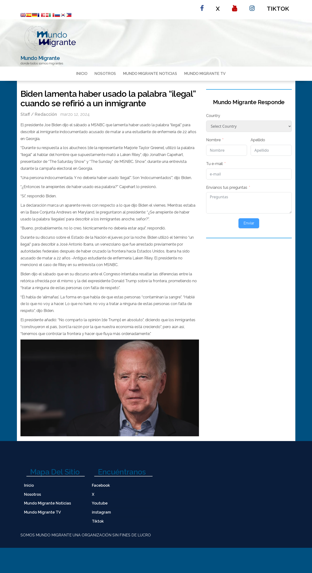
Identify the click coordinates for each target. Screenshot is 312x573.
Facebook (202, 6)
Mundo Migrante (40, 58)
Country (213, 115)
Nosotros (105, 73)
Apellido (258, 140)
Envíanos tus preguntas (226, 187)
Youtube (234, 6)
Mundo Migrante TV (205, 73)
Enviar (248, 223)
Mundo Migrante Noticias (150, 73)
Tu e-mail (214, 163)
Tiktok (278, 8)
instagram (252, 6)
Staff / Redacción (39, 114)
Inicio (81, 73)
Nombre (213, 140)
